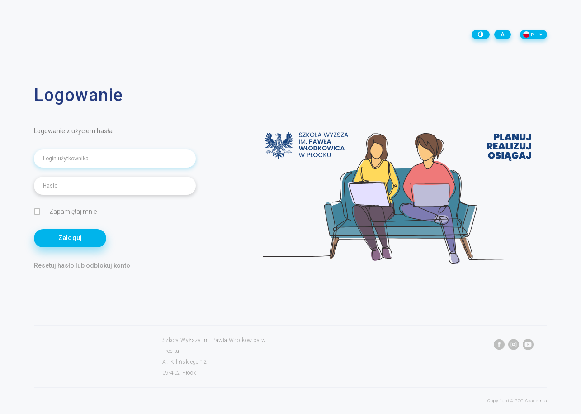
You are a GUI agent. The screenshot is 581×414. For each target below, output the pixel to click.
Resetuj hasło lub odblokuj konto (82, 265)
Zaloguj (70, 237)
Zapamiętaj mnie (65, 211)
